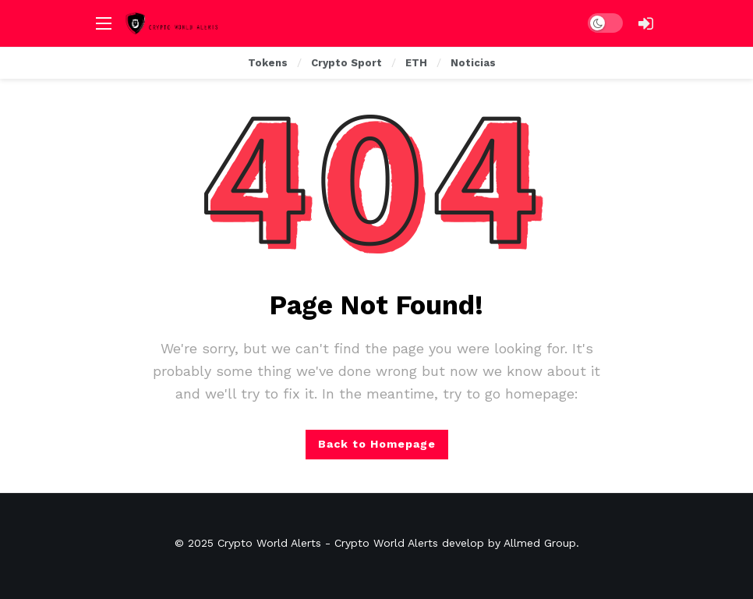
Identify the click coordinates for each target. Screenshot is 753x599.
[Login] (645, 23)
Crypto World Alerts (269, 543)
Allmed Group (540, 543)
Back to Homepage (377, 444)
